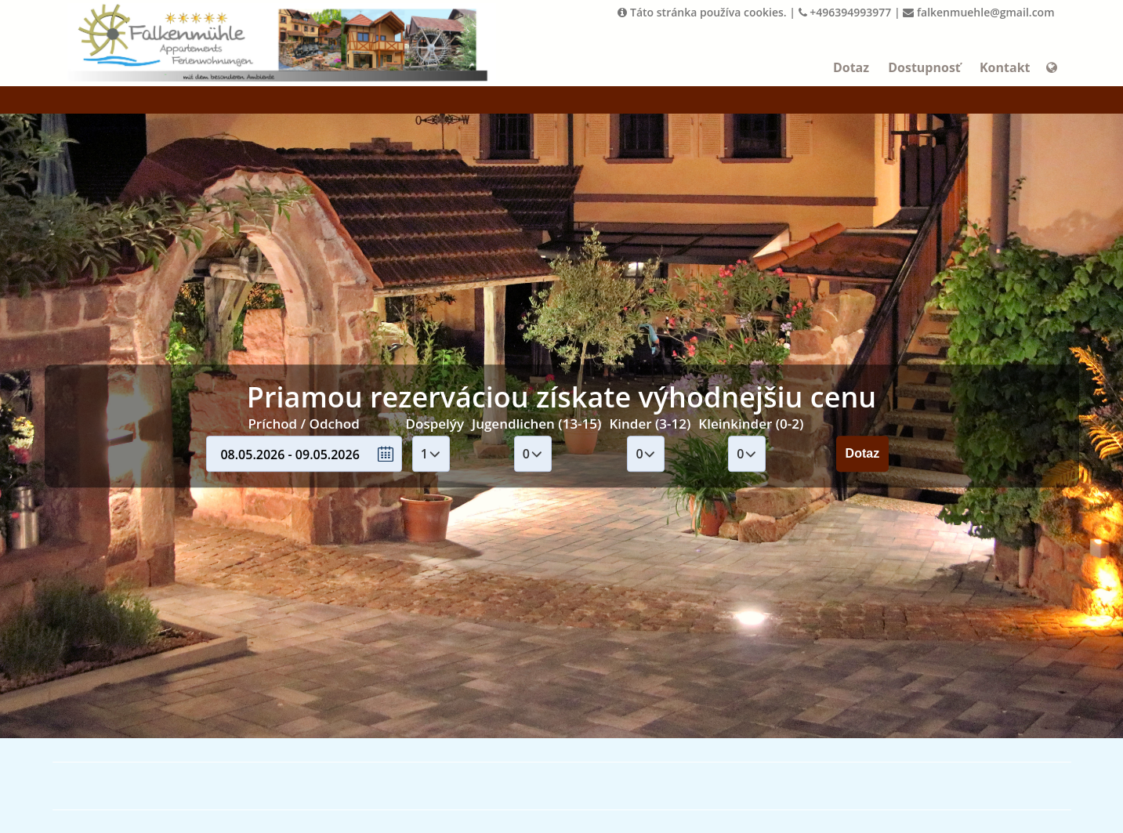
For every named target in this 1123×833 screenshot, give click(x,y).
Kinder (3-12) (649, 424)
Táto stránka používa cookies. (702, 12)
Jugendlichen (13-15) (536, 424)
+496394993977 (845, 12)
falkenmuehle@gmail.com (978, 12)
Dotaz (851, 67)
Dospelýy (435, 424)
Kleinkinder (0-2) (750, 424)
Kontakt (1005, 67)
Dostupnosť (924, 67)
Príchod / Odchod (303, 424)
